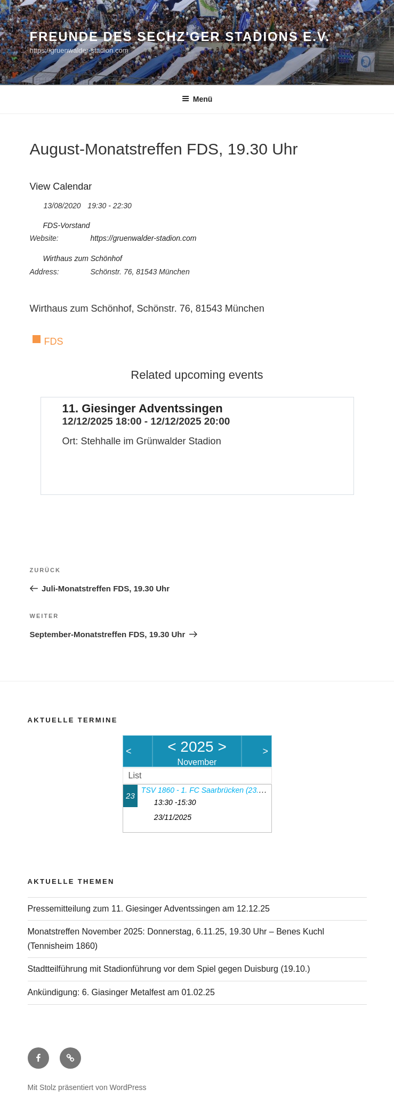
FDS (53, 341)
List (135, 775)
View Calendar (61, 186)
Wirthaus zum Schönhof (82, 258)
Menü (197, 99)
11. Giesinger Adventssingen (142, 408)
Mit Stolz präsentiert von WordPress (87, 1087)
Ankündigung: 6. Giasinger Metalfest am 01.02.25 (121, 992)
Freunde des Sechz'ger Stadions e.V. (180, 36)
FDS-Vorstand (66, 225)
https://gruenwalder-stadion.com (143, 238)
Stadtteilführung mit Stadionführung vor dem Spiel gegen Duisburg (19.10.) (169, 968)
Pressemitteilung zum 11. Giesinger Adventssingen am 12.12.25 (149, 908)
